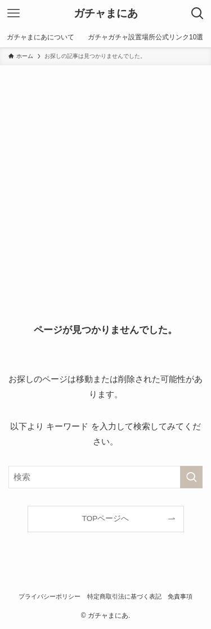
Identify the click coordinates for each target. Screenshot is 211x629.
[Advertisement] (105, 176)
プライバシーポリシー (49, 596)
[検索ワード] (105, 477)
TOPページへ (105, 518)
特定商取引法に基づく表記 (124, 596)
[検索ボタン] (197, 13)
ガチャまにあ (106, 13)
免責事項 (180, 596)
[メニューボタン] (13, 13)
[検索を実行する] (191, 477)
